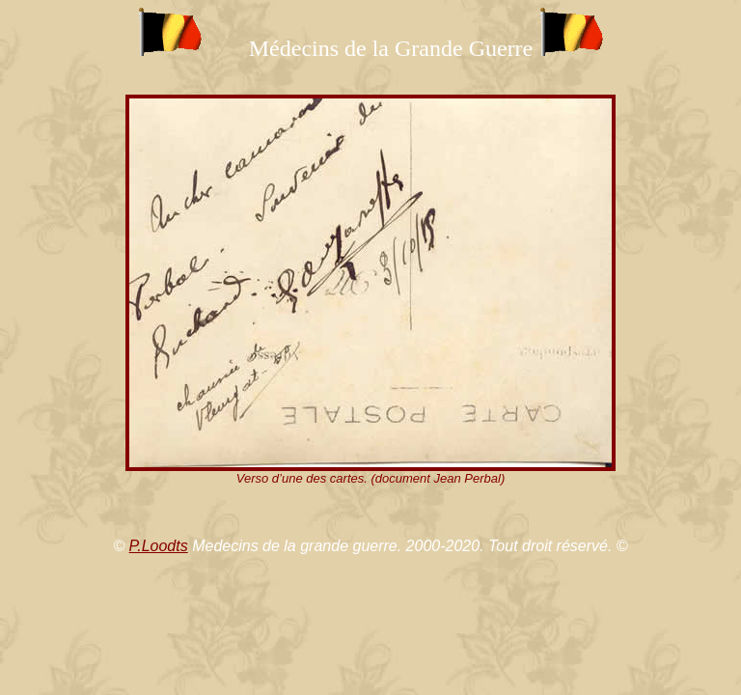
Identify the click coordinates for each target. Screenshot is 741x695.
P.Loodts (158, 546)
